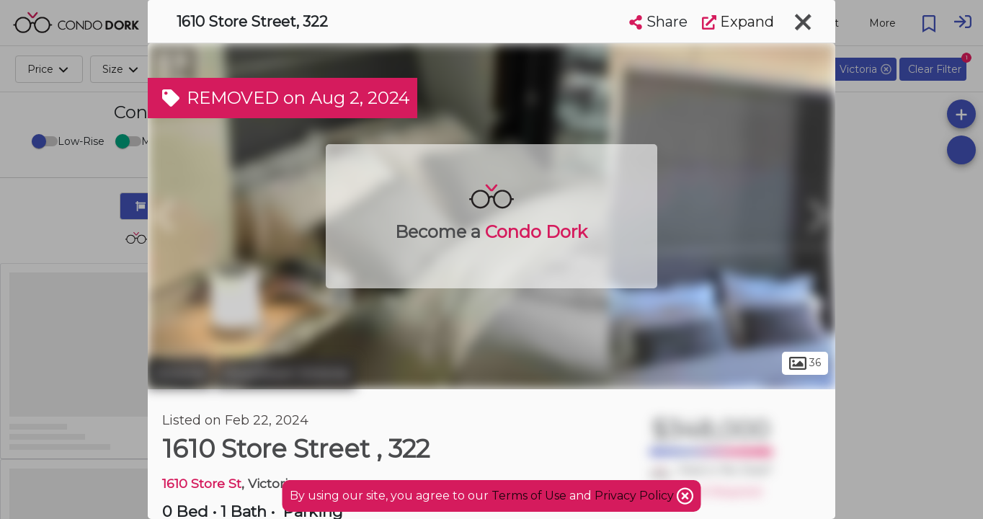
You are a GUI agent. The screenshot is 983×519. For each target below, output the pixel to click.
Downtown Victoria (285, 373)
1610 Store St (201, 483)
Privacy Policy (636, 495)
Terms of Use (529, 495)
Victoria (180, 373)
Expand (738, 21)
